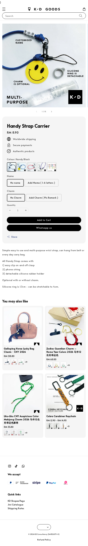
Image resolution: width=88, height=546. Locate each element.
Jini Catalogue (15, 504)
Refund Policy (44, 539)
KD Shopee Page (16, 500)
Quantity (11, 205)
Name (10, 176)
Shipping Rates (16, 508)
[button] (3, 9)
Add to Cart (44, 220)
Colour (18, 159)
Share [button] (12, 236)
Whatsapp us (44, 227)
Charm (11, 190)
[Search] (81, 16)
